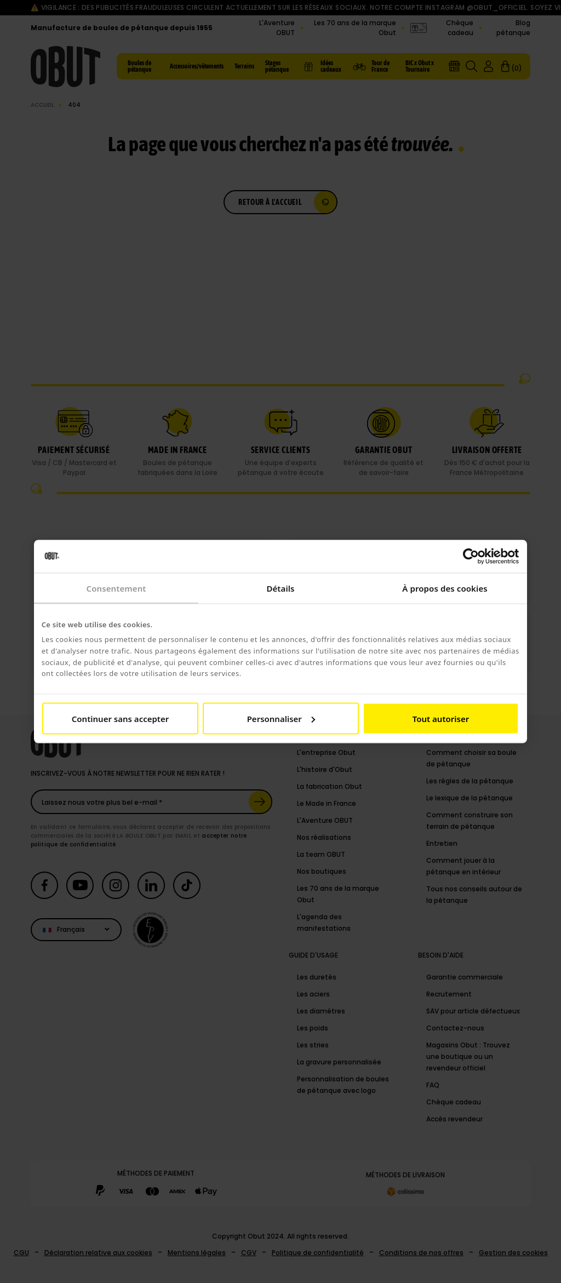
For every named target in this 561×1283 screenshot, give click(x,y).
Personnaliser (281, 718)
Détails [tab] (280, 588)
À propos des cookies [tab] (445, 588)
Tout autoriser (441, 718)
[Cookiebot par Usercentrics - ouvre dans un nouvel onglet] (471, 556)
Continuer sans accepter (120, 718)
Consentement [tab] (116, 588)
